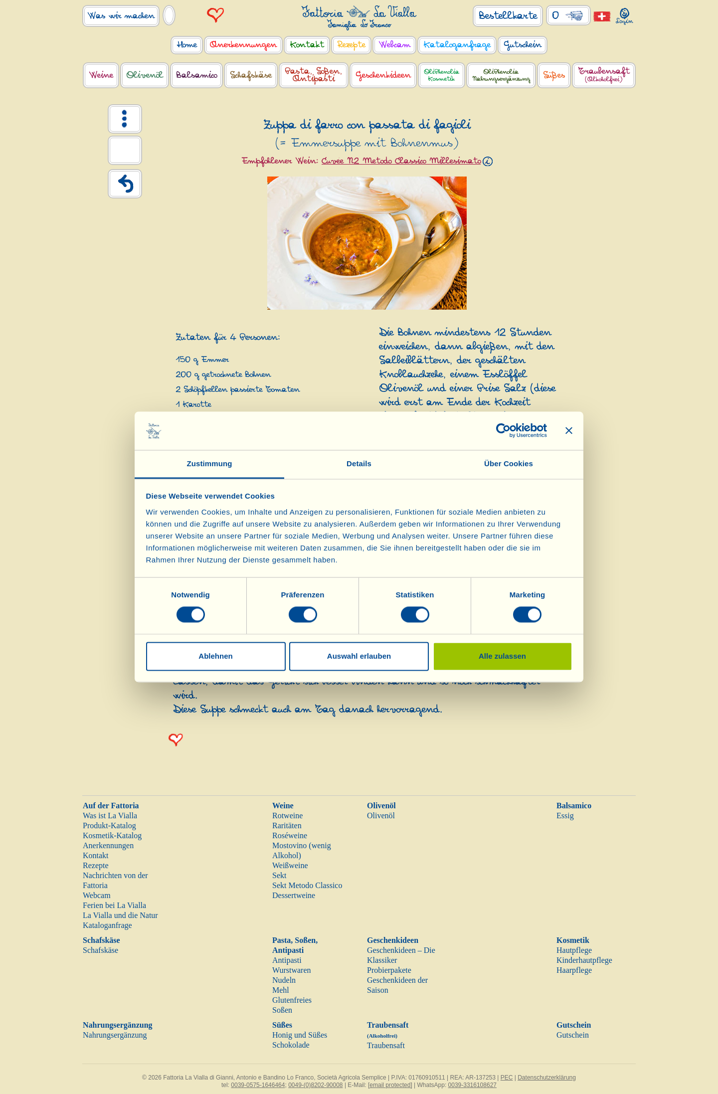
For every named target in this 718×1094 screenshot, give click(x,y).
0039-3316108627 (472, 1085)
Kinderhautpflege (584, 960)
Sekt (279, 875)
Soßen (282, 1010)
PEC (507, 1077)
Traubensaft (386, 1045)
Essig (565, 815)
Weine (283, 805)
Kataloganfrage (107, 925)
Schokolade (291, 1045)
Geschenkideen (392, 940)
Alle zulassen (502, 656)
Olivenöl (381, 805)
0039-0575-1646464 (258, 1085)
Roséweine (289, 835)
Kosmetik (572, 940)
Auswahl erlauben (359, 656)
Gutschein (573, 1025)
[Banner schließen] (568, 430)
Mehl (280, 990)
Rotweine (287, 815)
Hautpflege (574, 950)
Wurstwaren (291, 970)
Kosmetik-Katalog (112, 835)
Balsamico (573, 805)
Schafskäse (101, 940)
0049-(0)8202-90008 (315, 1085)
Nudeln (284, 980)
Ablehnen (215, 656)
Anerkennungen (108, 845)
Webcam (97, 895)
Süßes (282, 1025)
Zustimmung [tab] (209, 463)
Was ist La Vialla (110, 815)
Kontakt (96, 855)
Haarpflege (574, 970)
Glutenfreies (292, 1000)
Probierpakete (389, 970)
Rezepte (96, 865)
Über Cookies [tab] (508, 463)
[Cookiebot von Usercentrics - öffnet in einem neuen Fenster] (503, 430)
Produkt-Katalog (109, 825)
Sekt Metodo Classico (307, 885)
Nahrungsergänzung (118, 1025)
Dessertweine (293, 895)
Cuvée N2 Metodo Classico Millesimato (401, 161)
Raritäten (287, 825)
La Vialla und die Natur (120, 915)
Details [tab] (359, 463)
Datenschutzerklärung (547, 1077)
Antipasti (287, 960)
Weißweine (290, 865)
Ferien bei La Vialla (114, 905)
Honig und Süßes (299, 1035)
